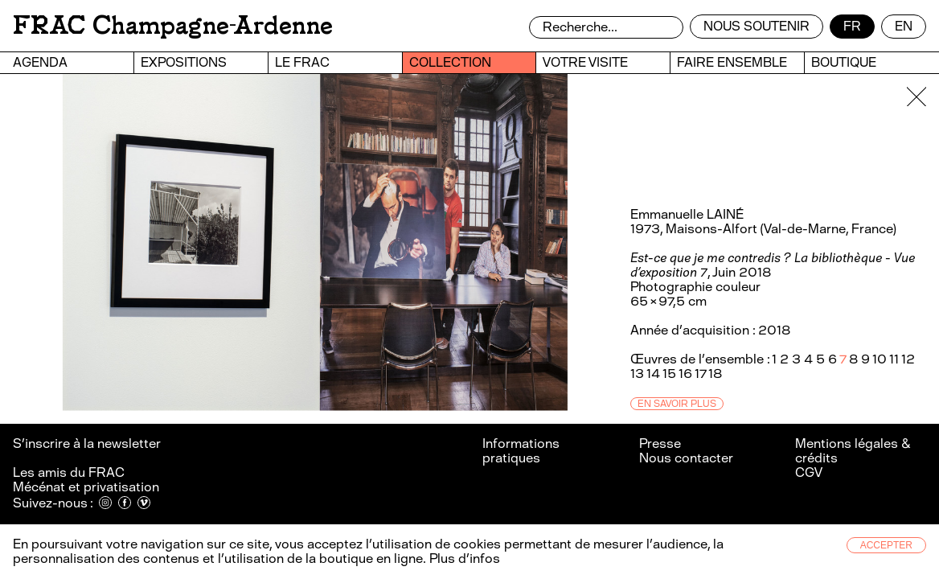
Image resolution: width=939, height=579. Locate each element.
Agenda (40, 62)
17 (700, 373)
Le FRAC (302, 62)
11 (894, 359)
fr (852, 26)
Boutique (843, 62)
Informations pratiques (521, 451)
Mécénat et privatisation (86, 487)
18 (715, 373)
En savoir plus (677, 403)
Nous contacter (686, 458)
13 (637, 373)
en (903, 26)
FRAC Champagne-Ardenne (173, 25)
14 (653, 373)
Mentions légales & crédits (852, 451)
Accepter (886, 545)
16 (685, 373)
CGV (808, 472)
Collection (450, 62)
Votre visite (585, 62)
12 (908, 359)
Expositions (184, 62)
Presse (660, 443)
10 (879, 359)
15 (669, 373)
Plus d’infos (463, 558)
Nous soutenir (756, 26)
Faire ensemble (732, 62)
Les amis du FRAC (69, 472)
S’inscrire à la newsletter (88, 443)
